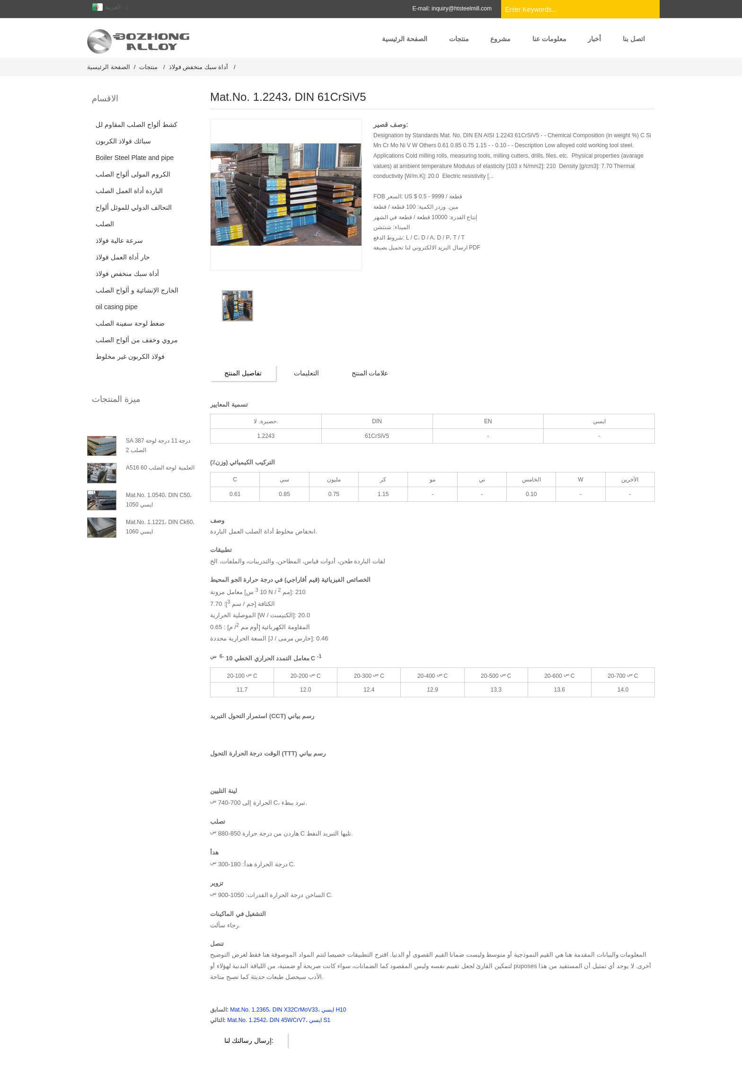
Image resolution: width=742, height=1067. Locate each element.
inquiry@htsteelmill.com (462, 8)
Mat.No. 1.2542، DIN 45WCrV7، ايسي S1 (278, 1019)
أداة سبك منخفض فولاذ (199, 66)
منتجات (148, 66)
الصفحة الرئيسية (108, 66)
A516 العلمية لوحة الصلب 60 (160, 467)
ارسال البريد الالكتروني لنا (435, 247)
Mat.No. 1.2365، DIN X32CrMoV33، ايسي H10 (288, 1009)
